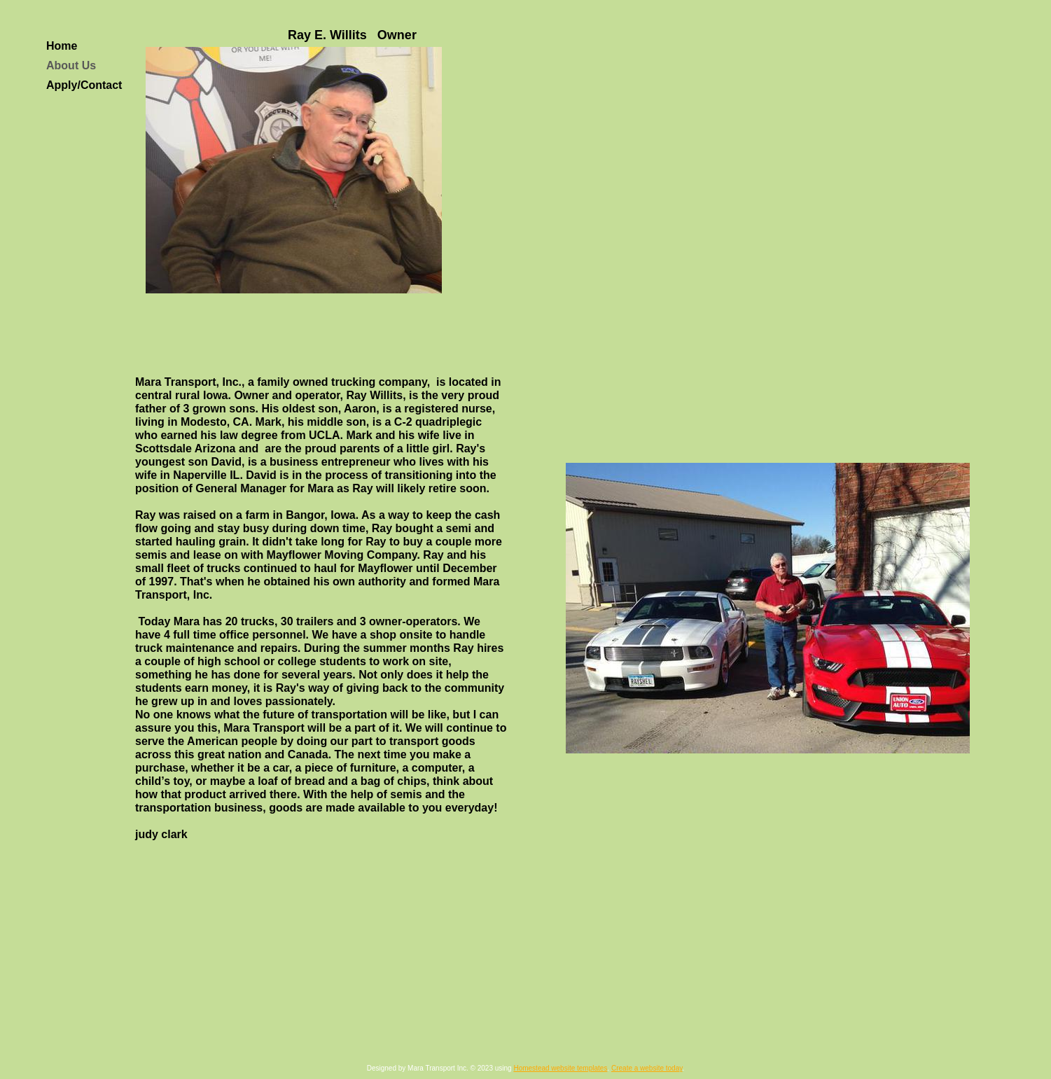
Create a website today (647, 1068)
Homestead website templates (560, 1068)
